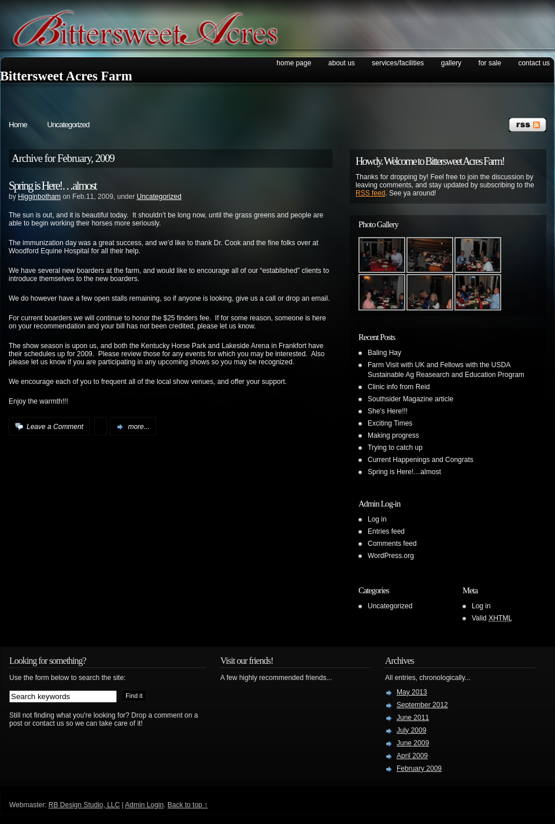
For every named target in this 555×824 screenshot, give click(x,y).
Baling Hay (384, 353)
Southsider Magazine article (410, 399)
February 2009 (419, 768)
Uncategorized (68, 124)
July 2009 (411, 730)
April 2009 (412, 756)
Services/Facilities (398, 63)
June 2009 (413, 743)
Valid (492, 618)
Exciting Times (390, 423)
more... (138, 427)
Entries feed (386, 531)
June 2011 (413, 718)
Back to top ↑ (188, 805)
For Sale (490, 63)
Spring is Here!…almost (53, 185)
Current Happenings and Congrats (420, 460)
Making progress (393, 435)
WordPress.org (391, 556)
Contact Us (534, 63)
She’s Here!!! (388, 411)
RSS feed (370, 193)
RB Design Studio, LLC (84, 805)
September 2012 (422, 705)
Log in (377, 519)
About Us (341, 63)
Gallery (451, 63)
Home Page (293, 63)
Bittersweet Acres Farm (66, 76)
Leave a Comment (55, 427)
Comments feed (392, 544)
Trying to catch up (395, 448)
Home (18, 124)
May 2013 (412, 692)
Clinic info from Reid (399, 387)
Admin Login (144, 805)
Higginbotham (39, 197)
